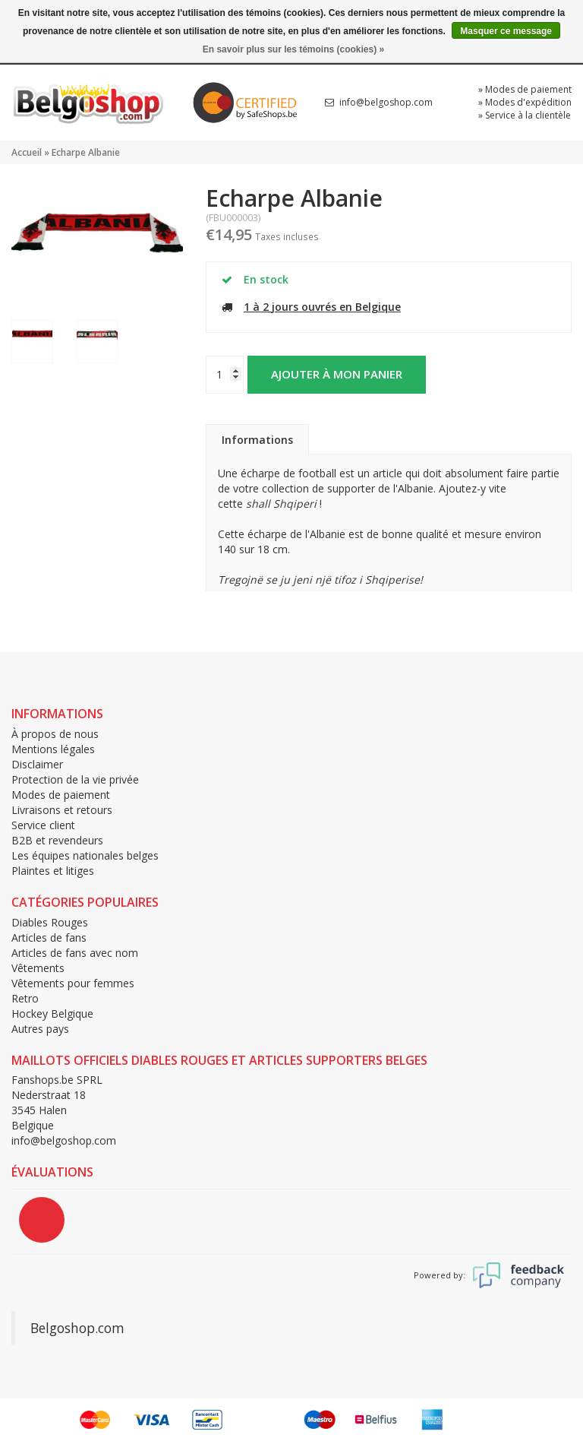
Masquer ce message (506, 31)
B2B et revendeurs (57, 840)
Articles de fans (49, 937)
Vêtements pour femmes (72, 983)
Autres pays (40, 1028)
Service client (43, 825)
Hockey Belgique (52, 1013)
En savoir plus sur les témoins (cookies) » (293, 49)
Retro (25, 998)
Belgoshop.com (77, 1328)
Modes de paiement (60, 794)
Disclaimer (37, 764)
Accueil (26, 152)
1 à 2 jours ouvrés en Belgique (322, 306)
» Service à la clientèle (524, 115)
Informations (257, 439)
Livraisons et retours (61, 810)
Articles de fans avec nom (74, 952)
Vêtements (38, 968)
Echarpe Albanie (86, 152)
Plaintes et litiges (52, 870)
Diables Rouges (49, 922)
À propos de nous (55, 734)
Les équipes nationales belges (85, 855)
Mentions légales (53, 749)
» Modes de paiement (525, 89)
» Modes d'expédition (525, 102)
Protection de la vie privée (75, 779)
